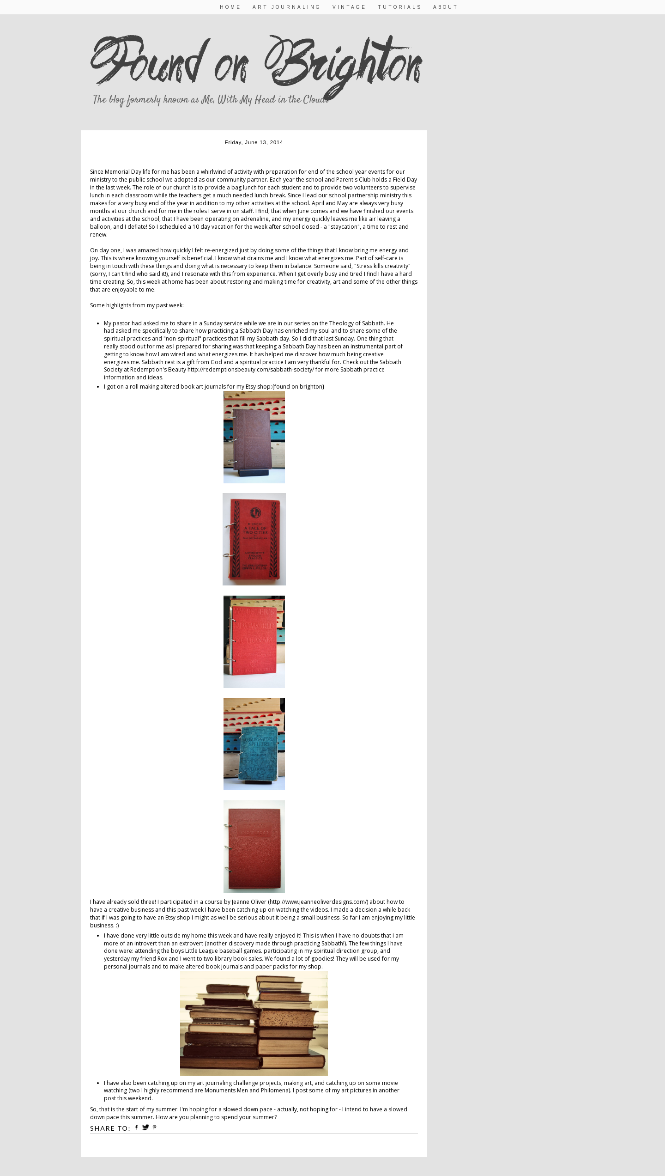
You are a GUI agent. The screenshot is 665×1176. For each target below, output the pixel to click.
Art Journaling (287, 7)
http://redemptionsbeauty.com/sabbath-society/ (250, 369)
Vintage (349, 7)
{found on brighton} (298, 386)
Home (231, 7)
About (446, 7)
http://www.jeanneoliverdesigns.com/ (318, 902)
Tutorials (400, 7)
